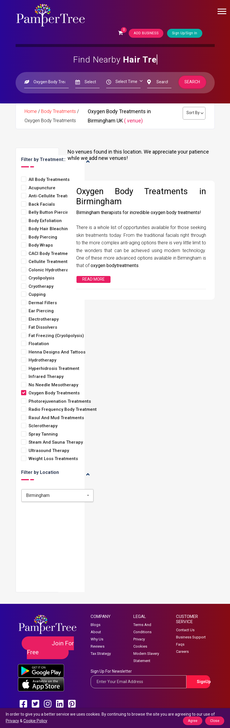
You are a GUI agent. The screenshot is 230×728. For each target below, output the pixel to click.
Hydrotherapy (42, 360)
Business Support (191, 637)
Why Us (97, 639)
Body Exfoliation (45, 220)
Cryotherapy (41, 286)
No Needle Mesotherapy (53, 385)
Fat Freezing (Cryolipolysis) (56, 335)
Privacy (139, 639)
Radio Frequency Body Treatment (63, 409)
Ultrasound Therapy (49, 450)
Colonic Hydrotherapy (51, 270)
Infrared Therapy (46, 376)
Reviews (97, 646)
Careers (182, 651)
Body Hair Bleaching (49, 228)
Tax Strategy (101, 653)
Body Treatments (58, 111)
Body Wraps (41, 245)
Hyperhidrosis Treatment (54, 368)
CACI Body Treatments (51, 253)
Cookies (140, 646)
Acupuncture (42, 188)
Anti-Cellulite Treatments (54, 196)
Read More (93, 279)
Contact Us (185, 630)
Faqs (180, 644)
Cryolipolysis (41, 278)
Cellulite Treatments (49, 261)
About (96, 632)
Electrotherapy (44, 319)
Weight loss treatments (53, 458)
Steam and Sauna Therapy (56, 442)
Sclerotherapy (43, 425)
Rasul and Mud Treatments (56, 417)
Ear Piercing (41, 311)
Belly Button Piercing (50, 212)
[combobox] (57, 495)
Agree (192, 721)
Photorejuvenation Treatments (60, 401)
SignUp (203, 681)
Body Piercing (43, 237)
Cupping (37, 294)
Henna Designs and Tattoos (57, 352)
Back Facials (42, 204)
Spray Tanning (43, 434)
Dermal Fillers (43, 302)
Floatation (39, 343)
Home (31, 111)
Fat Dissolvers (43, 327)
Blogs (95, 625)
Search (192, 82)
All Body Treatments (49, 179)
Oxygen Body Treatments (54, 393)
